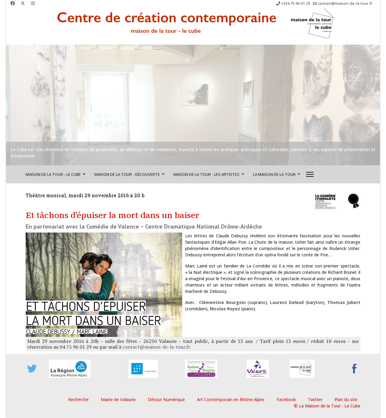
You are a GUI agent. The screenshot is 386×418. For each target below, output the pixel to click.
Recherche (78, 399)
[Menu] (310, 174)
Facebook (286, 399)
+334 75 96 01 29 (295, 3)
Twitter (315, 399)
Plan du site (345, 399)
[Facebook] (13, 3)
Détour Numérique (166, 399)
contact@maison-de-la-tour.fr (345, 3)
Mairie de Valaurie (118, 399)
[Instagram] (33, 3)
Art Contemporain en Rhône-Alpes (230, 399)
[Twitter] (23, 3)
